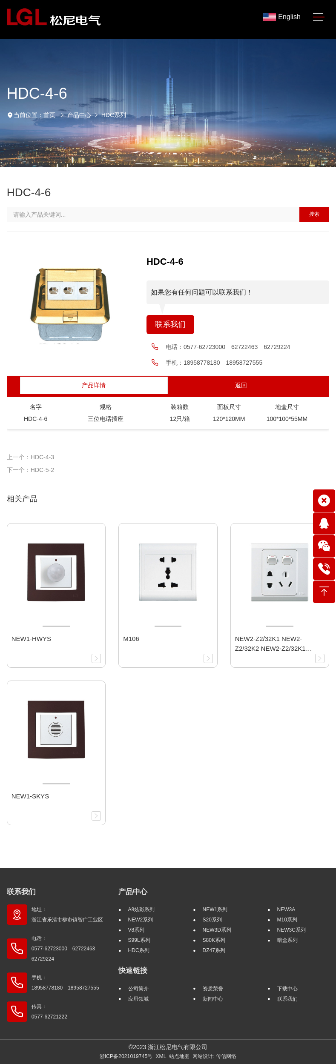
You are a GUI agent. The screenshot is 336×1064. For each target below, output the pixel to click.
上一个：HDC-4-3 (30, 457)
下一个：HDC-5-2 (30, 469)
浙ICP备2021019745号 (126, 1056)
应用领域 (138, 999)
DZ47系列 (214, 950)
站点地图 (179, 1056)
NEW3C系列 (291, 930)
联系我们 (170, 324)
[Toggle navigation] (318, 17)
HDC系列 (113, 115)
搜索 (314, 214)
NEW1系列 (215, 909)
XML (160, 1056)
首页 (49, 115)
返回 (241, 385)
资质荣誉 (213, 989)
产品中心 (79, 115)
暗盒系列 (287, 940)
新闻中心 (213, 999)
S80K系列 (214, 940)
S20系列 (212, 920)
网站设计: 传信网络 (214, 1056)
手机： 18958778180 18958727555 (65, 983)
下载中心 (287, 989)
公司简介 (138, 989)
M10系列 (287, 920)
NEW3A (286, 909)
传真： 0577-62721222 (49, 1012)
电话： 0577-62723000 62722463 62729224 (66, 948)
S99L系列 (139, 940)
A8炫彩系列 (141, 909)
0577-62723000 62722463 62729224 (237, 346)
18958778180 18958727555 (223, 362)
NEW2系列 (140, 920)
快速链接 (132, 971)
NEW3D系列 (217, 930)
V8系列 (136, 930)
